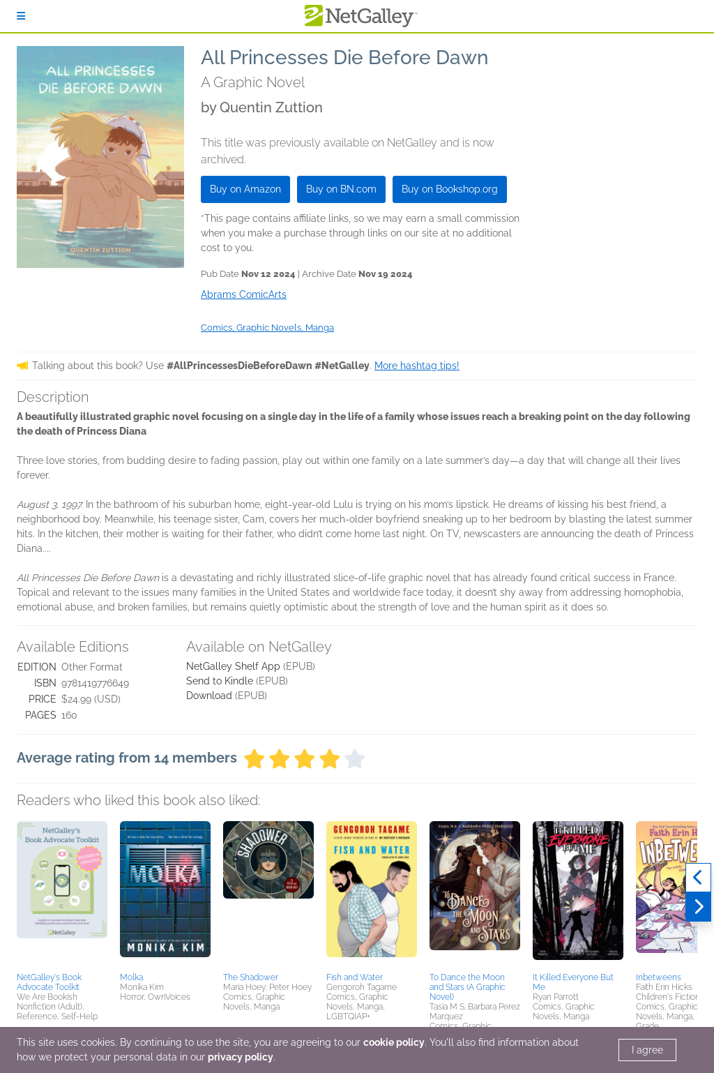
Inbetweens (658, 977)
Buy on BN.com (341, 189)
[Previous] (698, 877)
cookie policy (394, 1042)
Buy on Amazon (245, 189)
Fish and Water (354, 977)
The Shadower (250, 977)
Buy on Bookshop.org (450, 189)
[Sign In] (20, 16)
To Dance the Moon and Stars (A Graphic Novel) (468, 987)
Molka (131, 977)
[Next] (698, 907)
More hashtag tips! (416, 365)
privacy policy (240, 1057)
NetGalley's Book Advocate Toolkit (49, 982)
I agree (647, 1050)
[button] (62, 894)
